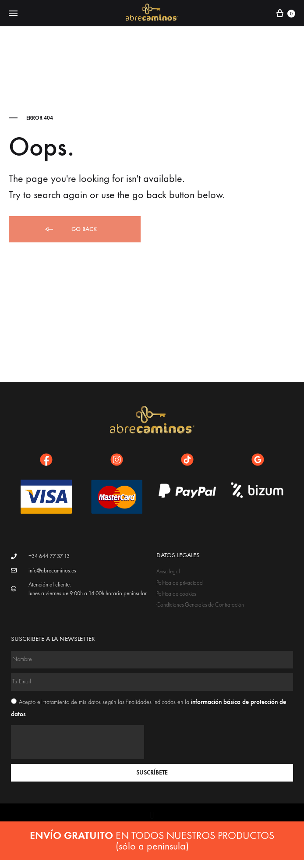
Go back (70, 229)
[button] (152, 815)
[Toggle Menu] (13, 13)
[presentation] (77, 742)
